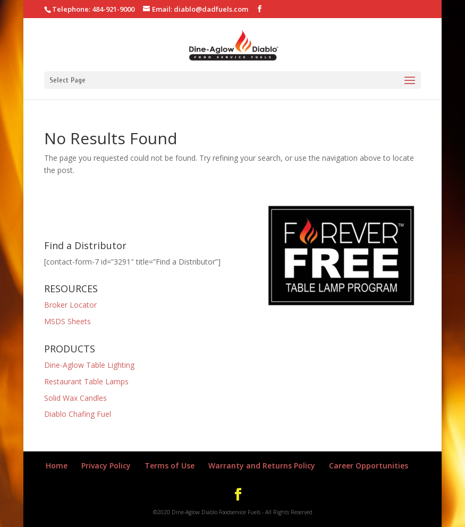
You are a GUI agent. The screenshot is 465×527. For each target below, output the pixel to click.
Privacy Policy (106, 465)
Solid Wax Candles (75, 398)
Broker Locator (70, 305)
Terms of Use (170, 465)
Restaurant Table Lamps (86, 381)
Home (56, 465)
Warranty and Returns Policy (261, 465)
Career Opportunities (368, 465)
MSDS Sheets (67, 321)
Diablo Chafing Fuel (77, 414)
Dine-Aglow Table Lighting (89, 365)
